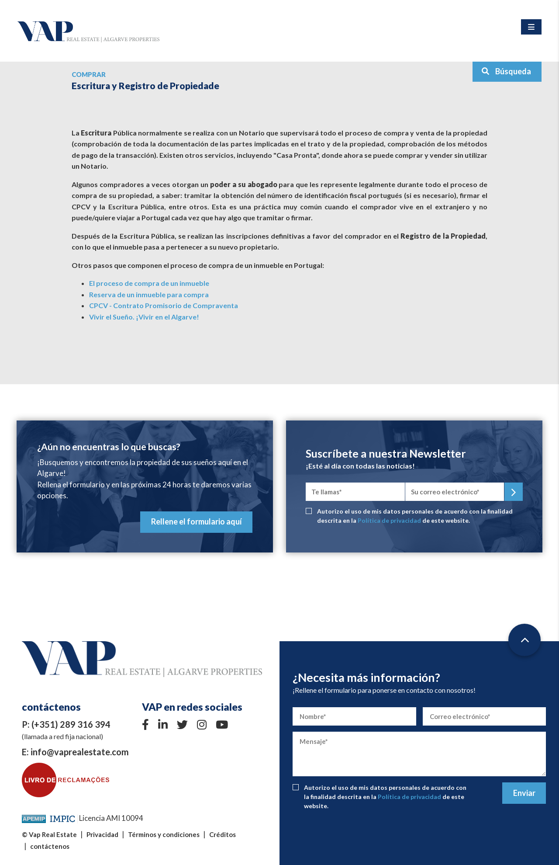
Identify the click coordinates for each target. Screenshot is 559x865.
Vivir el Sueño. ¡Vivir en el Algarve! (144, 317)
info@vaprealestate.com (80, 752)
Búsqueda (506, 71)
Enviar (524, 793)
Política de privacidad (389, 520)
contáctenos (49, 846)
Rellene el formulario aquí (196, 521)
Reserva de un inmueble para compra (149, 294)
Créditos (222, 834)
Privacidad (102, 834)
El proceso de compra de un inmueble (149, 283)
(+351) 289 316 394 (70, 724)
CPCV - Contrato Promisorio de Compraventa (163, 305)
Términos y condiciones (164, 834)
